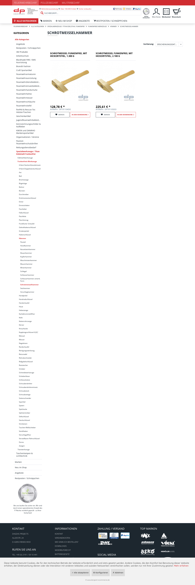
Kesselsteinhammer (27, 249)
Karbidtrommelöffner (27, 314)
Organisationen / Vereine (27, 137)
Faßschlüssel (24, 213)
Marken (18, 462)
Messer (22, 339)
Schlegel (23, 271)
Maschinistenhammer (28, 260)
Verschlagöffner (25, 435)
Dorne (21, 442)
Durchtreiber (24, 194)
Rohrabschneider (25, 358)
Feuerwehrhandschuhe (26, 90)
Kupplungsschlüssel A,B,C (28, 332)
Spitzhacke (23, 409)
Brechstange (24, 180)
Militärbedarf (71, 2)
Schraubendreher (25, 383)
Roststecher (23, 365)
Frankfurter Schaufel (26, 224)
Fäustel (23, 242)
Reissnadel (23, 354)
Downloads (61, 546)
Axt (20, 172)
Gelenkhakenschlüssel (27, 227)
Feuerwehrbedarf (25, 2)
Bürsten (22, 191)
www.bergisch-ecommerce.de (98, 580)
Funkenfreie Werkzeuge (27, 161)
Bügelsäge (23, 183)
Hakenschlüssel (25, 235)
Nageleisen (23, 343)
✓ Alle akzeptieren (80, 572)
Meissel (22, 336)
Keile (21, 317)
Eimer (21, 202)
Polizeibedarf (49, 2)
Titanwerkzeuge (24, 449)
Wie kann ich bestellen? (66, 542)
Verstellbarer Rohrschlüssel (29, 438)
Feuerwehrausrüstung (26, 78)
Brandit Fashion (23, 66)
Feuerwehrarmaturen (26, 74)
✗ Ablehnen (118, 572)
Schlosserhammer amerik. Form (30, 280)
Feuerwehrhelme (24, 94)
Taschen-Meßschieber (27, 427)
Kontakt (59, 533)
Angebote (20, 44)
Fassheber (23, 209)
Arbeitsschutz (22, 56)
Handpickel (23, 295)
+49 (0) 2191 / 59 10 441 (26, 554)
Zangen (22, 446)
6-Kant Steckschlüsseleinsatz (30, 165)
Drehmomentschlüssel (27, 198)
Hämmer (22, 238)
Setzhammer (25, 288)
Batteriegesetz (62, 554)
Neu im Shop (21, 467)
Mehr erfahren (181, 565)
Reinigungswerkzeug (27, 350)
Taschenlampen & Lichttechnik (24, 454)
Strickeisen (23, 424)
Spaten (21, 405)
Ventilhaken (23, 431)
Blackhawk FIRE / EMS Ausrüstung (26, 61)
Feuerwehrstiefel (24, 105)
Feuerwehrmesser (24, 97)
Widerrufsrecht (63, 550)
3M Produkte (22, 52)
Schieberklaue (24, 376)
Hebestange (23, 310)
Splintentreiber (24, 413)
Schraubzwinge (24, 394)
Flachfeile (22, 216)
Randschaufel (24, 347)
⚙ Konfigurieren (100, 572)
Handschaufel (24, 303)
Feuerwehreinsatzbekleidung (29, 86)
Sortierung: (148, 44)
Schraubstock (24, 391)
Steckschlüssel (24, 420)
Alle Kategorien (22, 39)
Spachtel (22, 402)
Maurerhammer (26, 264)
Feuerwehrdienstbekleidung (29, 82)
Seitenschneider (25, 398)
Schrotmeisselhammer (29, 284)
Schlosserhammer (27, 275)
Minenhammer (26, 268)
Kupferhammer (26, 257)
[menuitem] (90, 10)
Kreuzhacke (23, 328)
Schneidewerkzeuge (26, 372)
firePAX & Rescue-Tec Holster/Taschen (25, 110)
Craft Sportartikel (24, 70)
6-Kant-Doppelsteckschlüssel (30, 169)
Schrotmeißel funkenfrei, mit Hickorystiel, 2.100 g (114, 55)
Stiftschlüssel (24, 416)
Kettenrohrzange (25, 321)
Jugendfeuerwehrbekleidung (29, 120)
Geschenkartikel (23, 116)
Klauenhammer (26, 253)
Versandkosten (62, 538)
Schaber (22, 369)
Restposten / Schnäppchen (28, 48)
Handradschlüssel (25, 299)
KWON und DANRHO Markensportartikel (25, 131)
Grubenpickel (24, 231)
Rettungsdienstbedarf (26, 147)
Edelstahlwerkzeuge (25, 158)
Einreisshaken (24, 205)
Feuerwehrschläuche (25, 101)
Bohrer (21, 187)
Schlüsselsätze (24, 380)
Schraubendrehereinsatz (28, 387)
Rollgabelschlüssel (26, 361)
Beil (20, 176)
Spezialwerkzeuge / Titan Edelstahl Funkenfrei (28, 152)
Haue (21, 306)
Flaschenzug (23, 220)
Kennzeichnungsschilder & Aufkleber (28, 125)
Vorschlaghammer (27, 292)
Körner (21, 325)
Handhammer (25, 246)
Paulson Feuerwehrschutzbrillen (27, 142)
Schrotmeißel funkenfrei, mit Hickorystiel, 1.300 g (68, 55)
